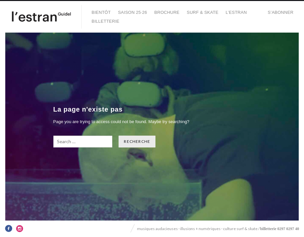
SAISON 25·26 (132, 12)
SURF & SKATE (202, 12)
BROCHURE (167, 12)
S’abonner (280, 12)
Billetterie (106, 21)
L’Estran (236, 12)
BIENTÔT (101, 12)
